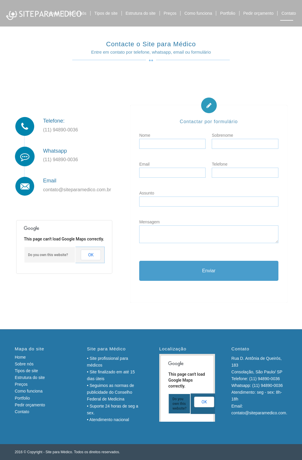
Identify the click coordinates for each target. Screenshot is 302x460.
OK (90, 255)
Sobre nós (24, 364)
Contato (22, 411)
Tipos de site (26, 370)
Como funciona (28, 391)
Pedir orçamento (30, 405)
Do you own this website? (48, 255)
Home (20, 357)
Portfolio (22, 398)
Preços (21, 384)
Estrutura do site (30, 377)
